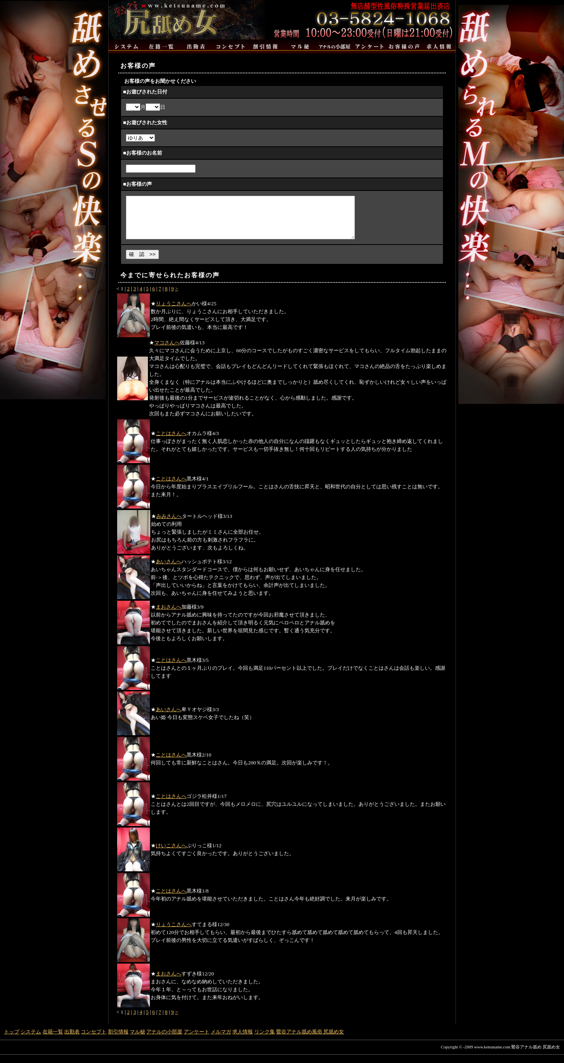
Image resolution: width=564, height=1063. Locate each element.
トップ (11, 1040)
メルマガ (221, 1040)
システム (31, 1040)
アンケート (196, 1040)
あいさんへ (168, 570)
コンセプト (93, 1040)
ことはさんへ (171, 442)
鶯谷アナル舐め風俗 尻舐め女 (310, 1040)
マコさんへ (167, 351)
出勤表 (72, 1040)
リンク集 (264, 1040)
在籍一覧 (53, 1040)
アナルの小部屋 (164, 1040)
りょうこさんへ (174, 312)
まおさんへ (168, 615)
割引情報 (118, 1040)
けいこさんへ (171, 854)
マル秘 (137, 1040)
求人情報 (242, 1040)
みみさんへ (169, 524)
